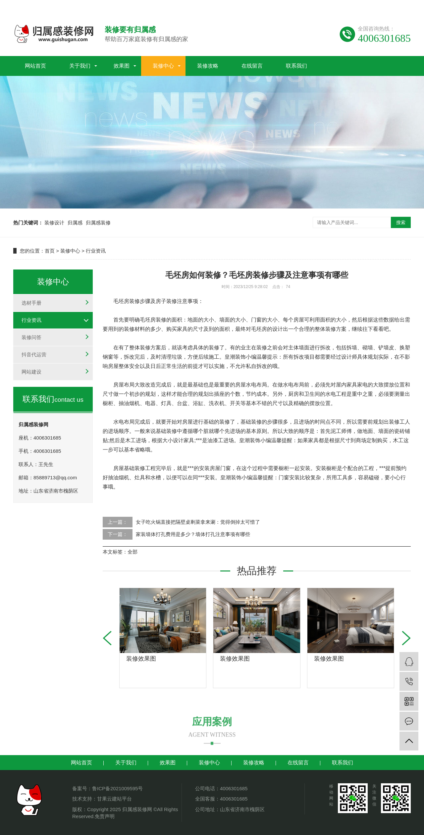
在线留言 (252, 63)
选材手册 (31, 303)
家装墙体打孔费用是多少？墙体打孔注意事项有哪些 (193, 534)
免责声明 (105, 816)
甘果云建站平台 (114, 799)
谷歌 (367, 5)
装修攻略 (207, 63)
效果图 (122, 63)
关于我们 (79, 63)
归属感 (75, 222)
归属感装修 (98, 222)
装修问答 (31, 337)
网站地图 (301, 5)
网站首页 (35, 63)
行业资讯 (96, 251)
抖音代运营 (34, 354)
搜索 (400, 222)
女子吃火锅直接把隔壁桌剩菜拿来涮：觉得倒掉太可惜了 (198, 522)
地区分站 (401, 5)
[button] (406, 638)
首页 (50, 251)
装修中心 (163, 63)
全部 (132, 552)
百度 (353, 5)
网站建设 (31, 372)
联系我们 (296, 63)
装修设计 (54, 222)
